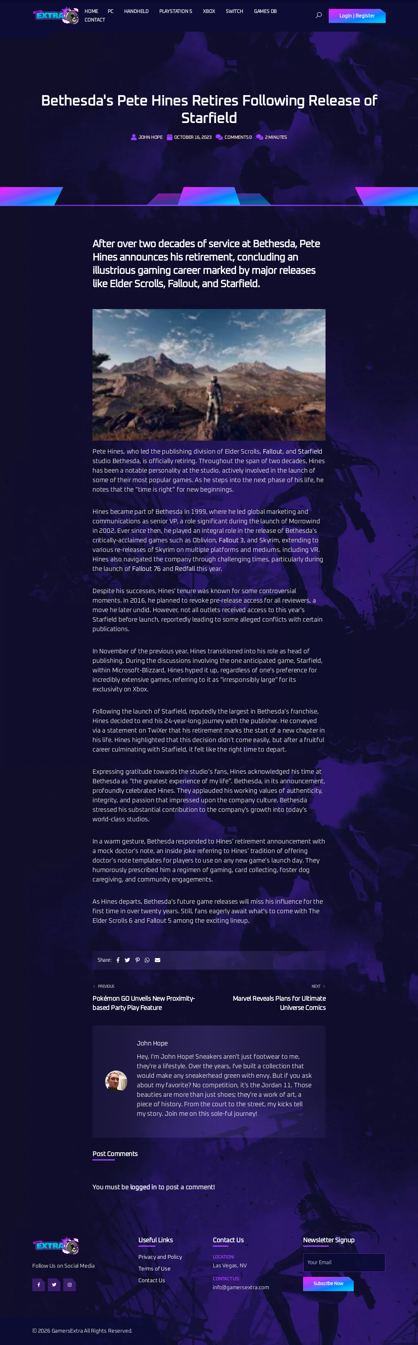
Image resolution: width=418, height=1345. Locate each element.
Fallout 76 (146, 569)
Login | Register (357, 16)
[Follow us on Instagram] (69, 1284)
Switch (234, 11)
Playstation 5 (175, 11)
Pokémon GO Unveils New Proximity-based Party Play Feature (146, 996)
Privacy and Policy (160, 1257)
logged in (143, 1187)
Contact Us (151, 1281)
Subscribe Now (328, 1284)
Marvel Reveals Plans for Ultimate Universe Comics (271, 996)
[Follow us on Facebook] (38, 1284)
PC (110, 11)
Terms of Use (154, 1269)
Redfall (185, 569)
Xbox (209, 11)
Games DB (265, 11)
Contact (95, 20)
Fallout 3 (231, 540)
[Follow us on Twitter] (54, 1284)
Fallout (273, 452)
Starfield (310, 452)
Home (91, 11)
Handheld (136, 11)
